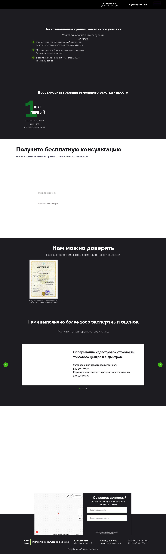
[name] (53, 192)
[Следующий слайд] (160, 364)
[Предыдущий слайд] (5, 364)
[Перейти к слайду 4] (84, 388)
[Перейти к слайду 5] (86, 388)
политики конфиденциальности (107, 533)
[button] (140, 6)
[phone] (53, 203)
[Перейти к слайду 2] (81, 388)
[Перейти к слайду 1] (79, 388)
